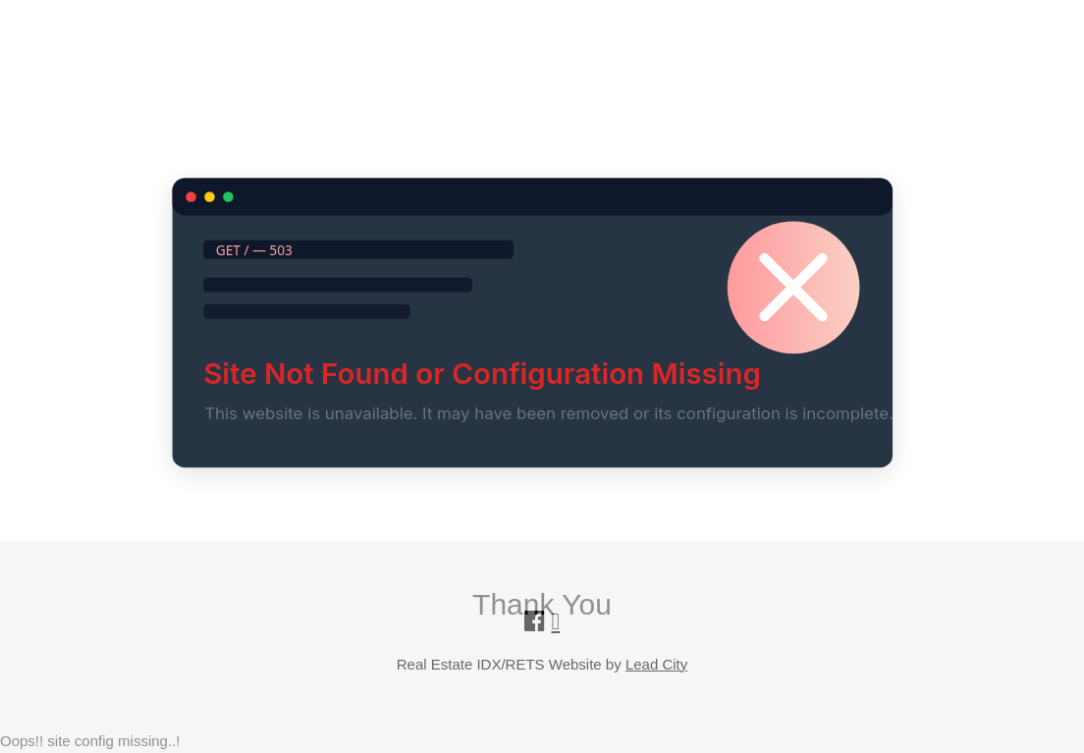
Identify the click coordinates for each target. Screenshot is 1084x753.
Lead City (656, 664)
